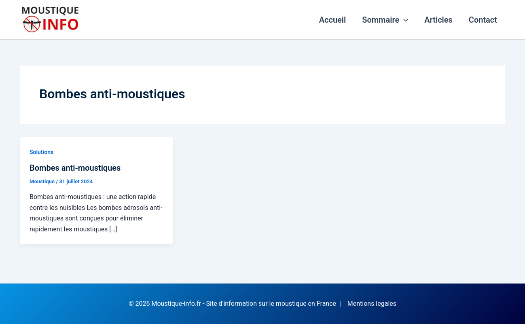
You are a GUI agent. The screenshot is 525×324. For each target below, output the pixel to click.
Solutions (41, 152)
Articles (438, 20)
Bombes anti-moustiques (75, 168)
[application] (403, 20)
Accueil (332, 20)
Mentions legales (371, 303)
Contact (483, 20)
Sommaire (385, 20)
